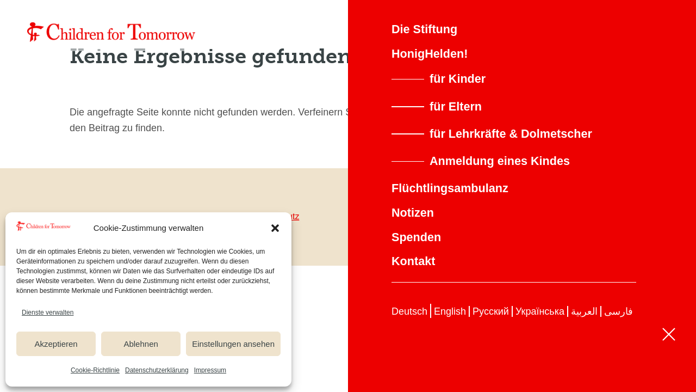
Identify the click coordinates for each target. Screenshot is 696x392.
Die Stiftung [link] (424, 29)
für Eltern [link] (456, 106)
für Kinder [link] (458, 78)
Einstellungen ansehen (233, 343)
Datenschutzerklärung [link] (157, 370)
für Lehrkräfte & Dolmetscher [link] (511, 133)
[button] (275, 228)
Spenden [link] (416, 237)
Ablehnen (140, 343)
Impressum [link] (210, 370)
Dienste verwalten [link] (47, 312)
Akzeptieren (55, 343)
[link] (111, 32)
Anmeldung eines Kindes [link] (500, 161)
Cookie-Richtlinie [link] (95, 370)
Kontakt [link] (413, 261)
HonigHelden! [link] (429, 53)
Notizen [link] (412, 212)
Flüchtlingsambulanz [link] (449, 188)
